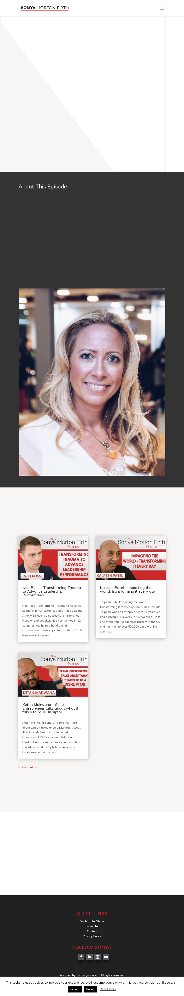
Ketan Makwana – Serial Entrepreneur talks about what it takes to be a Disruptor (50, 708)
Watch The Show (92, 921)
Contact (92, 931)
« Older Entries (28, 767)
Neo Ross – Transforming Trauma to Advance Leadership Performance (51, 591)
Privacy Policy (92, 936)
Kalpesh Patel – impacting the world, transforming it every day (128, 589)
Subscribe (92, 926)
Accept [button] (74, 989)
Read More (108, 989)
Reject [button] (90, 989)
